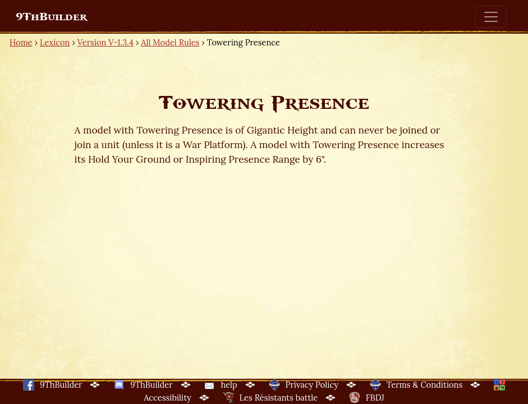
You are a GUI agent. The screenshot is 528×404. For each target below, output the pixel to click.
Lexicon (55, 42)
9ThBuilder (51, 16)
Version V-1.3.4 (105, 42)
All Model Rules (170, 42)
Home (21, 42)
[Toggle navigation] (491, 17)
